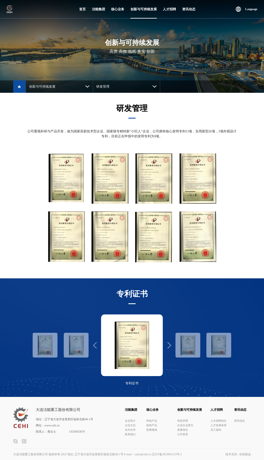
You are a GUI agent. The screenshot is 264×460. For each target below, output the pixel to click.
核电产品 (151, 425)
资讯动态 (188, 9)
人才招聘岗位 (218, 420)
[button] (169, 345)
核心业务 (117, 9)
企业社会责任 (185, 425)
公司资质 (182, 434)
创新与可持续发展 (143, 9)
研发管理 (182, 420)
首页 (82, 9)
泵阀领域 (151, 429)
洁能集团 (98, 9)
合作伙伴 (130, 429)
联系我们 (130, 434)
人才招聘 (169, 9)
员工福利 (215, 429)
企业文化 (130, 425)
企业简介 (130, 420)
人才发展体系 (218, 425)
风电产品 (151, 420)
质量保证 (182, 429)
